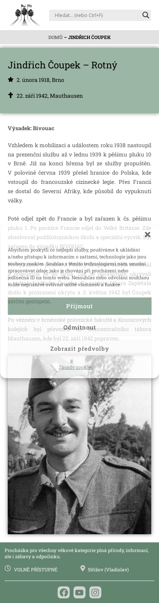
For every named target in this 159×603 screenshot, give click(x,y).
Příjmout (79, 306)
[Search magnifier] (145, 15)
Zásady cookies (76, 367)
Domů (55, 37)
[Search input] (96, 15)
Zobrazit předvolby (79, 348)
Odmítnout (79, 327)
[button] (147, 234)
